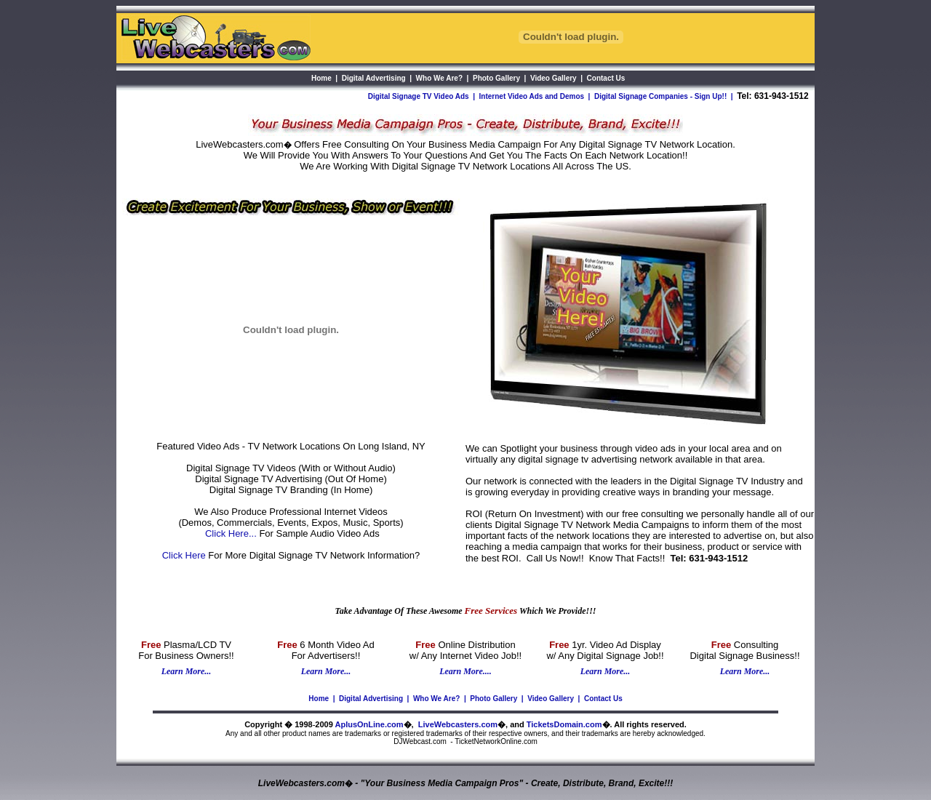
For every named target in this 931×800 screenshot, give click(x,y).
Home (318, 699)
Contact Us (603, 699)
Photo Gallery (493, 699)
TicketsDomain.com (564, 724)
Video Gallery (550, 699)
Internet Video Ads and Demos (531, 96)
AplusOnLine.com (369, 724)
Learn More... (186, 671)
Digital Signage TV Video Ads (418, 96)
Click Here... (231, 533)
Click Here (184, 555)
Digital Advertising (371, 699)
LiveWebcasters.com (458, 724)
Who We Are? (436, 699)
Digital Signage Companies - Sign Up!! (660, 96)
